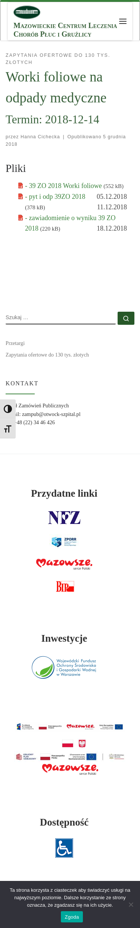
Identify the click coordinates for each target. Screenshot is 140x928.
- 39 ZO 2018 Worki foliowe (64, 185)
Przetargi (15, 343)
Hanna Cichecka (40, 136)
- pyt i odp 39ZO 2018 (55, 196)
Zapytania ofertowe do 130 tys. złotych (47, 355)
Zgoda (72, 917)
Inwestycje (64, 638)
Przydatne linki (64, 493)
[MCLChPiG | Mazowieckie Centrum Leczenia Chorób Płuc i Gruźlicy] (26, 11)
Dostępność (64, 822)
